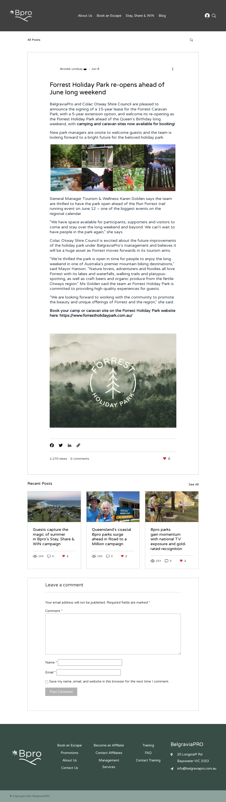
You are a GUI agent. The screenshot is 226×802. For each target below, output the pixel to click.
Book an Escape (109, 16)
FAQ (148, 753)
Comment (53, 611)
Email (50, 672)
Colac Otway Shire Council (106, 104)
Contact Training (148, 760)
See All (194, 484)
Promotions (69, 753)
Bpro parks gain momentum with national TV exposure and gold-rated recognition (168, 539)
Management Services (109, 763)
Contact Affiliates (109, 753)
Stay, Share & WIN (140, 16)
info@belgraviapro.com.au (196, 768)
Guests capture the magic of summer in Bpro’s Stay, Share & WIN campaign (54, 536)
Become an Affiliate (109, 745)
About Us (85, 16)
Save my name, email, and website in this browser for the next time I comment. (109, 681)
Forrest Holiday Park (75, 119)
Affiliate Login (207, 16)
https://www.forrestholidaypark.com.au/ (96, 315)
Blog (162, 16)
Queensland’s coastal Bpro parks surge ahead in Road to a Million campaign (111, 536)
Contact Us (69, 768)
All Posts (33, 40)
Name (51, 662)
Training (148, 745)
